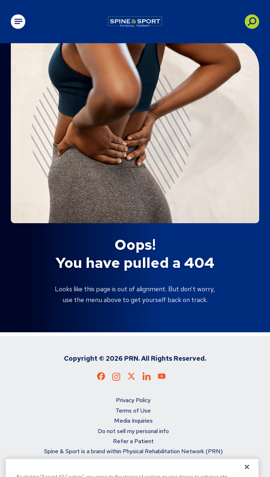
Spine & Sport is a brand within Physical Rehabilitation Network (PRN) (133, 451)
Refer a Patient (133, 441)
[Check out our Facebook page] (101, 378)
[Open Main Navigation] (18, 21)
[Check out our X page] (131, 378)
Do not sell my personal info (133, 431)
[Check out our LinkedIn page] (147, 379)
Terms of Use (133, 410)
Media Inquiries (133, 420)
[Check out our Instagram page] (116, 379)
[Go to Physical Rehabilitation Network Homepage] (135, 21)
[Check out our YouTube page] (162, 377)
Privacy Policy (133, 400)
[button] (252, 21)
